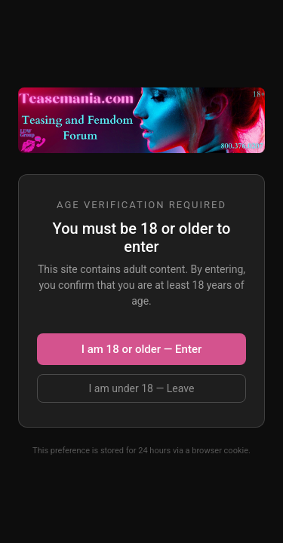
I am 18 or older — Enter (141, 349)
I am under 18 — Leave (142, 388)
